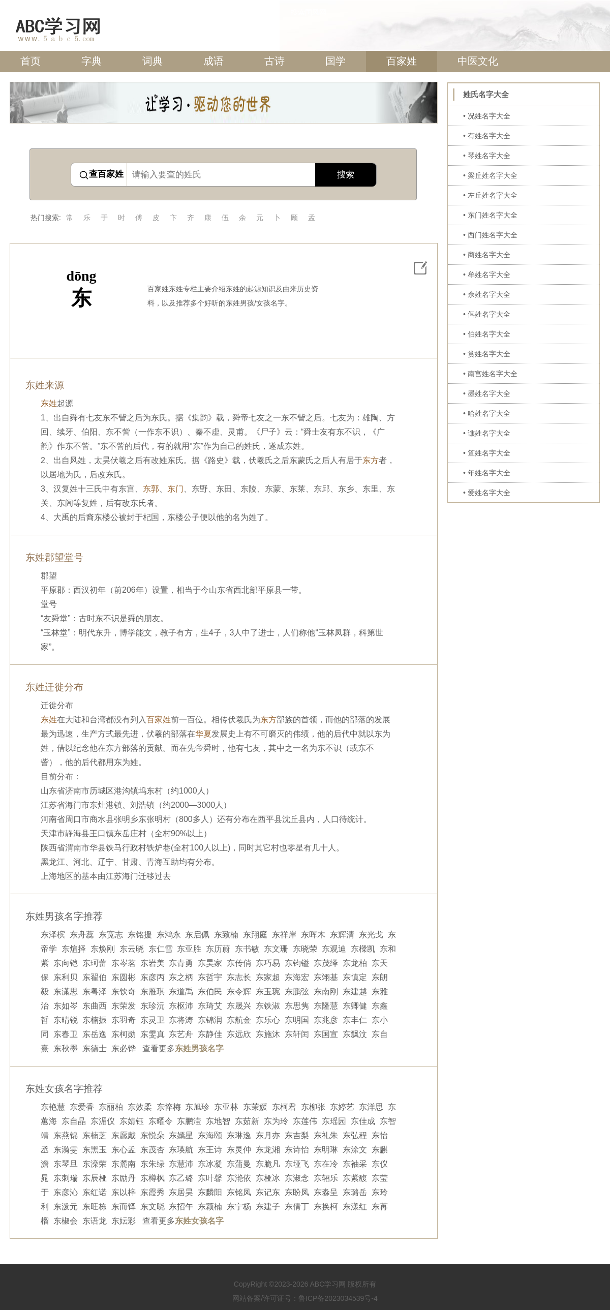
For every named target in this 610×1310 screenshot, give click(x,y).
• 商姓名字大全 (486, 255)
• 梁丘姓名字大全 (490, 175)
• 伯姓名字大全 (486, 334)
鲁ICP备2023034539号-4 (338, 1298)
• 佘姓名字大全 (486, 294)
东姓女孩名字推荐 (64, 1088)
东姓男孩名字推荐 (64, 916)
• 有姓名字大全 (486, 136)
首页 (30, 61)
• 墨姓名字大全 (486, 393)
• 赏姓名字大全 (486, 354)
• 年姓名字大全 (486, 473)
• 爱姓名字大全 (486, 493)
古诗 (274, 61)
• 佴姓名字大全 (486, 314)
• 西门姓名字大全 (490, 235)
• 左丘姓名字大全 (490, 195)
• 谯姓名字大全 (486, 433)
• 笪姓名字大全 (486, 453)
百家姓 (401, 61)
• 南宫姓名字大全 (490, 374)
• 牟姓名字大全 (486, 274)
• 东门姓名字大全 (490, 215)
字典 (91, 61)
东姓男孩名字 (199, 1048)
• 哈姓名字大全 (486, 413)
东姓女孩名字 (199, 1220)
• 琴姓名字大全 (486, 155)
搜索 (345, 174)
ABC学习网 (328, 1284)
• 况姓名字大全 (486, 116)
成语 (213, 61)
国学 (335, 61)
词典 (152, 61)
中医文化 (478, 61)
